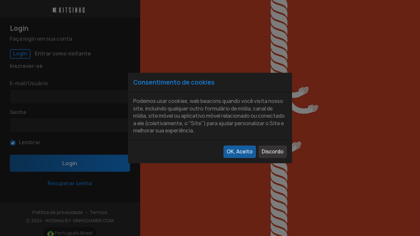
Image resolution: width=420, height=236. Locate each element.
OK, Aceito (240, 151)
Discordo (273, 151)
